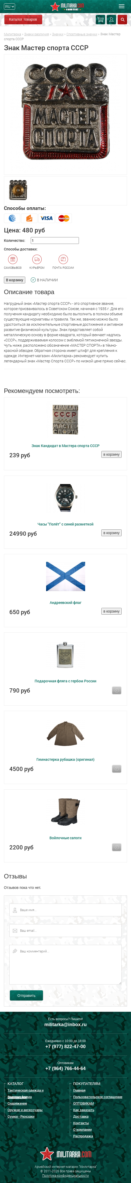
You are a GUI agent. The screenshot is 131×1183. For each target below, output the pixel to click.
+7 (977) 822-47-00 (65, 1046)
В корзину (14, 279)
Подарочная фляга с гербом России (65, 680)
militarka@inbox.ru (65, 1024)
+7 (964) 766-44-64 (65, 1068)
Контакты (81, 1123)
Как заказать (83, 1109)
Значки (57, 34)
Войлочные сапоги (65, 837)
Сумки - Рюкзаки (21, 1116)
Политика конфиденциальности (65, 1175)
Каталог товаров (23, 19)
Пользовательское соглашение (97, 1096)
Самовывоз (13, 262)
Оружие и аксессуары (25, 1109)
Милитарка (12, 34)
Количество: (14, 240)
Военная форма (20, 1096)
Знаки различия (36, 34)
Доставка (81, 1116)
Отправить (26, 995)
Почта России (63, 262)
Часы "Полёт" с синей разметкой (65, 524)
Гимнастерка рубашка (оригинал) (65, 759)
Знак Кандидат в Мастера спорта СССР (65, 445)
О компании (82, 1129)
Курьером (37, 262)
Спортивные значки (81, 34)
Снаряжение (17, 1103)
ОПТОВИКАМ (83, 1103)
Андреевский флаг (66, 602)
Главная (79, 1090)
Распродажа (83, 1136)
